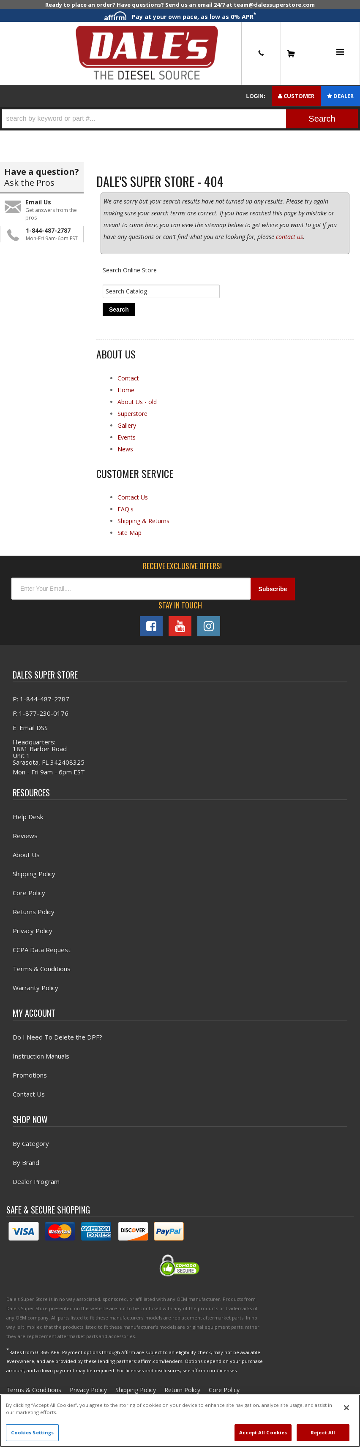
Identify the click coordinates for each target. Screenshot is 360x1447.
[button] (180, 118)
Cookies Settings (32, 1432)
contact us (289, 237)
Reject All (323, 1432)
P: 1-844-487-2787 (41, 699)
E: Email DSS (30, 727)
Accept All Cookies (263, 1432)
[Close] (346, 1407)
